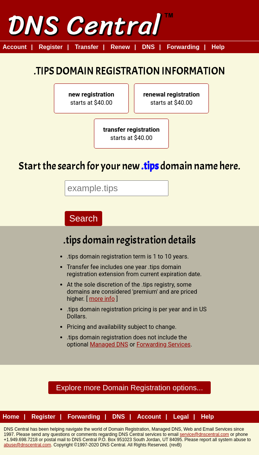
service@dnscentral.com (204, 434)
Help (218, 47)
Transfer (86, 47)
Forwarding (183, 47)
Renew (120, 47)
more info (102, 298)
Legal (181, 416)
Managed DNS (109, 344)
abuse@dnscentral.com (27, 445)
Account (15, 47)
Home (11, 416)
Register (51, 47)
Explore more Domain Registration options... (129, 388)
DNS (148, 47)
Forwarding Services (164, 344)
